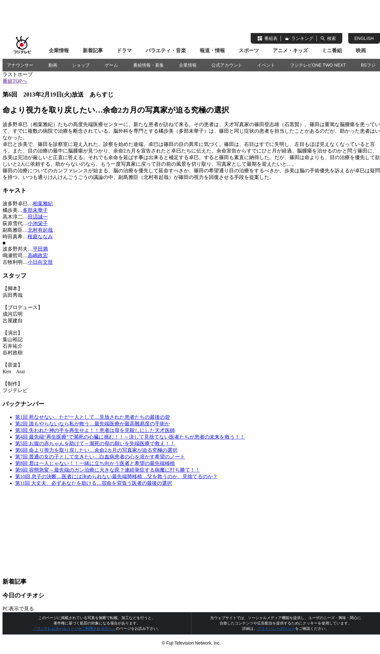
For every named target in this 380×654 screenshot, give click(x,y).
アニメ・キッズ (290, 50)
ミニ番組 (332, 50)
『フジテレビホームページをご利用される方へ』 (74, 628)
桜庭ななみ (40, 236)
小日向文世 (40, 262)
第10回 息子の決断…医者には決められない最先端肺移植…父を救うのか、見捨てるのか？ (116, 476)
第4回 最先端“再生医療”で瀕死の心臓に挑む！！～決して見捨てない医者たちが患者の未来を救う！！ (130, 437)
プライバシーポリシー (276, 628)
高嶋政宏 (38, 255)
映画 (361, 50)
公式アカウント (226, 65)
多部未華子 (35, 210)
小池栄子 (38, 223)
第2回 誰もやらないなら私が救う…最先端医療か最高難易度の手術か (92, 423)
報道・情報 (212, 50)
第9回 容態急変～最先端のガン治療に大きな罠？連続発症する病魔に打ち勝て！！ (107, 470)
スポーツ (249, 50)
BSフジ (368, 65)
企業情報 (59, 50)
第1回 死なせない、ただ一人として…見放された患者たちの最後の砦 (92, 417)
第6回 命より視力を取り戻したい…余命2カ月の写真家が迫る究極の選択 (96, 450)
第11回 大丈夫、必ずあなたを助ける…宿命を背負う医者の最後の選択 (93, 483)
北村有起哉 (40, 230)
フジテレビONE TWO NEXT (318, 65)
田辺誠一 (38, 216)
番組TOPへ (15, 81)
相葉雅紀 (43, 203)
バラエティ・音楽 (166, 50)
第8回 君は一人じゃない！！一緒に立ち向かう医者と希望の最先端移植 (95, 463)
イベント (266, 65)
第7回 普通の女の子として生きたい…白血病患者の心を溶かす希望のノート (100, 456)
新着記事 (93, 50)
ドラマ (124, 50)
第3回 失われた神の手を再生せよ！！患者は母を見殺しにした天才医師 (95, 430)
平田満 (40, 249)
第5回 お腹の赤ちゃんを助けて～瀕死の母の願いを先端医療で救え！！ (95, 443)
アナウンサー (20, 65)
